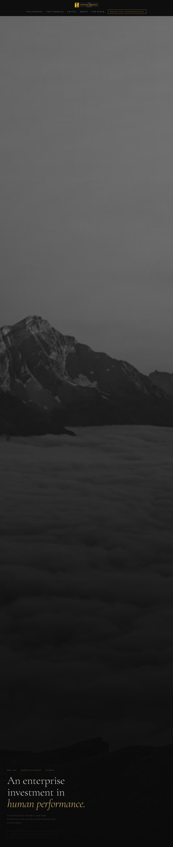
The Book (98, 12)
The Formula (55, 12)
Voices (72, 12)
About (84, 12)
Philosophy (35, 12)
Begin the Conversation (127, 12)
